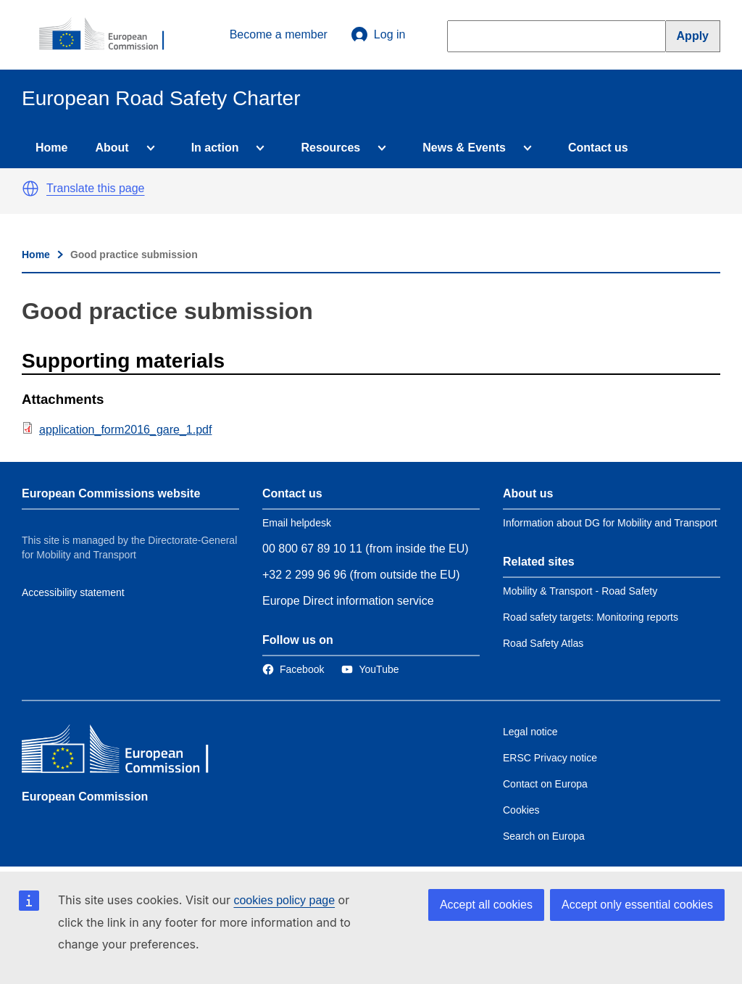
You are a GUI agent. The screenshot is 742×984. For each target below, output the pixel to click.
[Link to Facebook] (293, 669)
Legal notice (530, 731)
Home (51, 147)
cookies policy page (284, 900)
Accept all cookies (486, 904)
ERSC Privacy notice (550, 758)
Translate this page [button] (95, 188)
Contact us (598, 147)
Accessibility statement (73, 592)
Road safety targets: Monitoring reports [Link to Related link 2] (590, 617)
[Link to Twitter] (370, 669)
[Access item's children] (148, 148)
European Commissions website (111, 493)
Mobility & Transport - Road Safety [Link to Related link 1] (580, 591)
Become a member (279, 34)
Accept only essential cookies (637, 904)
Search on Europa (544, 836)
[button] (30, 188)
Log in (378, 35)
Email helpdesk (296, 523)
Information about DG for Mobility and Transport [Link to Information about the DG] (610, 523)
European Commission (85, 796)
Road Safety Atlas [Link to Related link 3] (543, 643)
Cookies (521, 810)
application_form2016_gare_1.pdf (125, 429)
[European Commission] (109, 34)
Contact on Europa (545, 784)
